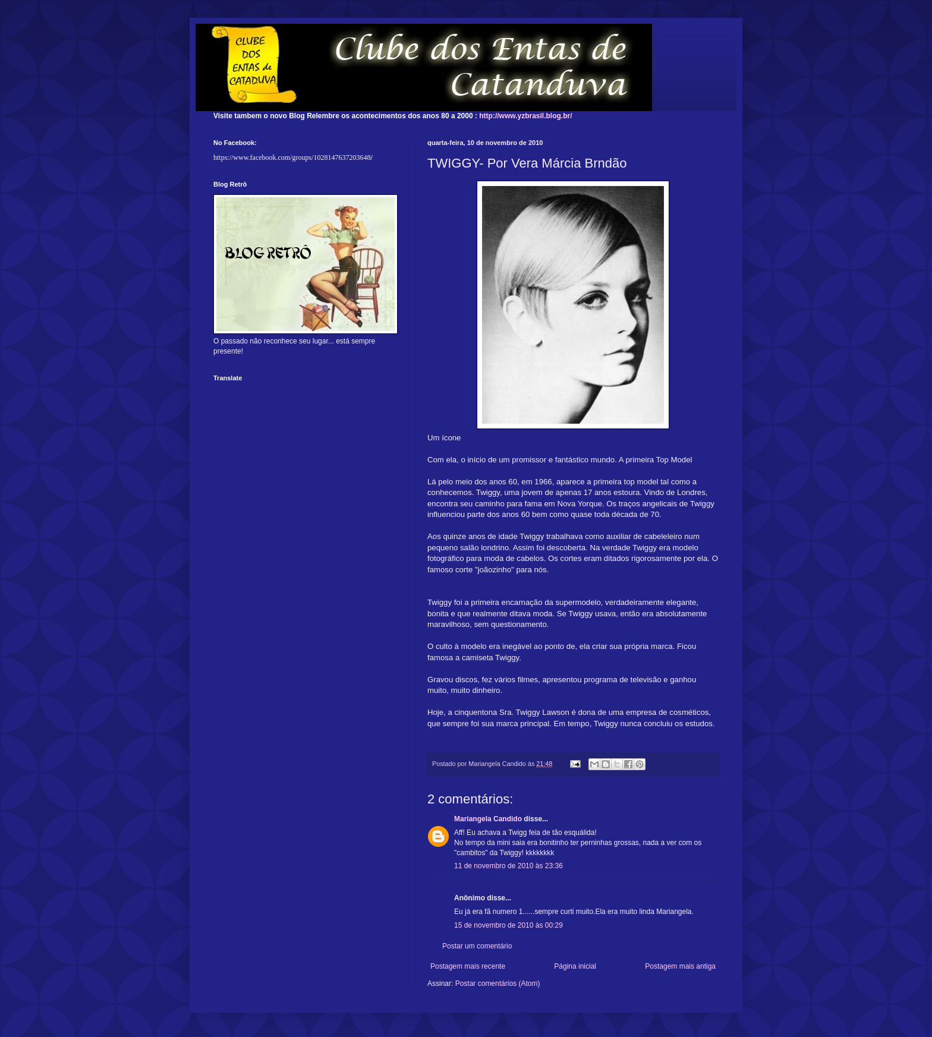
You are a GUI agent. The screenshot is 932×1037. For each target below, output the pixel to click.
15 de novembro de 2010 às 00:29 (508, 925)
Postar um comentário (477, 946)
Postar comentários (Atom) (497, 983)
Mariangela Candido (488, 819)
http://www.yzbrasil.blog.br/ (525, 116)
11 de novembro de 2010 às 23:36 (508, 866)
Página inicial (575, 966)
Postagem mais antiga (680, 966)
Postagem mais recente (467, 966)
